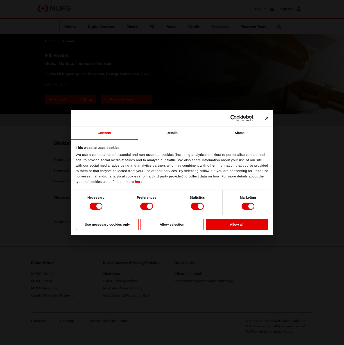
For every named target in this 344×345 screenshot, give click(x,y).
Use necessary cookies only (107, 224)
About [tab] (239, 133)
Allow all (237, 224)
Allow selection (172, 224)
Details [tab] (172, 133)
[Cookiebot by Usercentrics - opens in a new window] (237, 118)
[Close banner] (266, 118)
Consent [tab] (104, 133)
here (139, 182)
